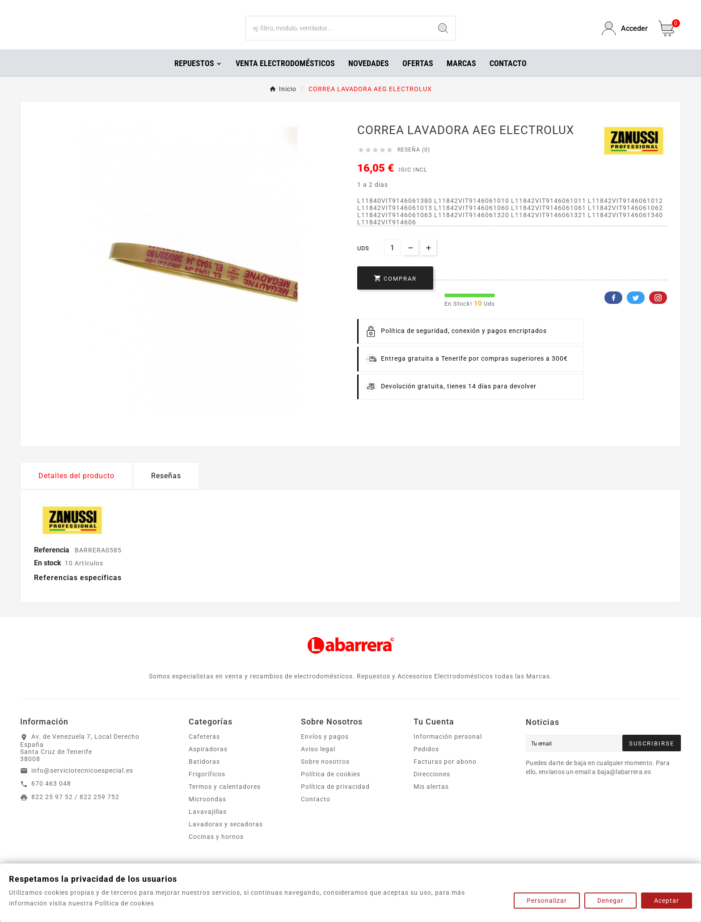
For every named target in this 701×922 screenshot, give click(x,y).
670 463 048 (51, 796)
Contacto (315, 811)
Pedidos (426, 761)
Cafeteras (204, 749)
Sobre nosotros (325, 774)
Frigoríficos (207, 786)
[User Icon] (625, 35)
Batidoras (204, 774)
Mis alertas (431, 799)
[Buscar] (338, 34)
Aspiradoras (208, 761)
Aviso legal (318, 761)
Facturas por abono (445, 774)
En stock (47, 575)
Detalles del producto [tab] (76, 488)
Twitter (636, 310)
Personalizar (547, 900)
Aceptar (666, 900)
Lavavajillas (208, 824)
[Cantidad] (392, 260)
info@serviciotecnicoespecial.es (82, 783)
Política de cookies (330, 786)
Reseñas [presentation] (166, 488)
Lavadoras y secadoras (226, 836)
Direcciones (432, 786)
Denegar (610, 900)
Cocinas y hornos (216, 849)
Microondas (207, 811)
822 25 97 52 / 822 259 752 (75, 809)
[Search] (443, 35)
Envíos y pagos (325, 749)
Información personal (448, 749)
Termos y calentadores (225, 799)
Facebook (613, 310)
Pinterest (658, 310)
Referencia (52, 562)
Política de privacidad (335, 799)
